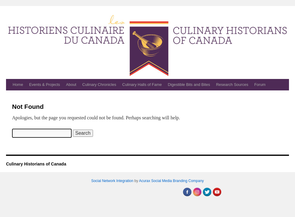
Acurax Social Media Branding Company (171, 181)
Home (18, 84)
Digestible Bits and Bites (189, 84)
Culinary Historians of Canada (36, 164)
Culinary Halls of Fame (142, 84)
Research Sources (232, 84)
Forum (260, 84)
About (71, 84)
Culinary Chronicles (99, 84)
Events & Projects (44, 84)
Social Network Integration (112, 181)
